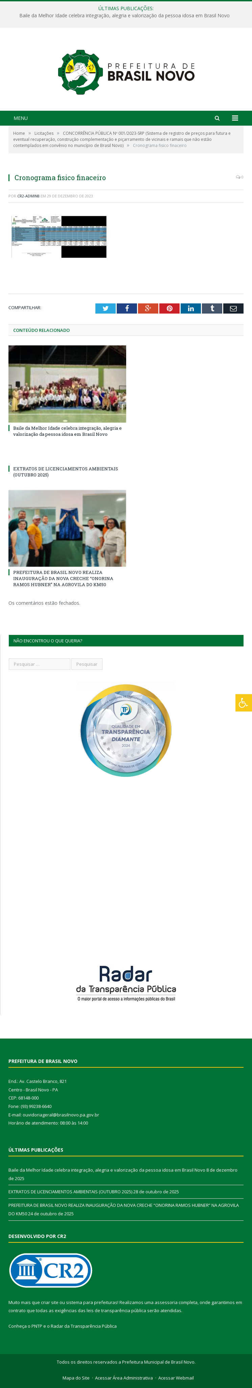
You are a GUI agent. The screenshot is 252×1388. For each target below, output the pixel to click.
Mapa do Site (76, 1378)
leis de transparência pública (116, 1310)
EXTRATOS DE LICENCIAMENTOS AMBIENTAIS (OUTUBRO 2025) (70, 1192)
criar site (50, 1302)
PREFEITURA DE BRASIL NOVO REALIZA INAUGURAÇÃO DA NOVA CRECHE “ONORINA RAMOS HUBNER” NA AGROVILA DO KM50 (63, 578)
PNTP (36, 1326)
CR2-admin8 (28, 195)
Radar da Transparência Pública (84, 1326)
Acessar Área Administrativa (124, 1378)
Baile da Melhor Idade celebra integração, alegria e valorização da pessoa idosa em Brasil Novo (124, 16)
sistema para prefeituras (91, 1302)
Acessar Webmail (176, 1378)
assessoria (166, 1302)
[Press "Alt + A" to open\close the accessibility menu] (243, 702)
